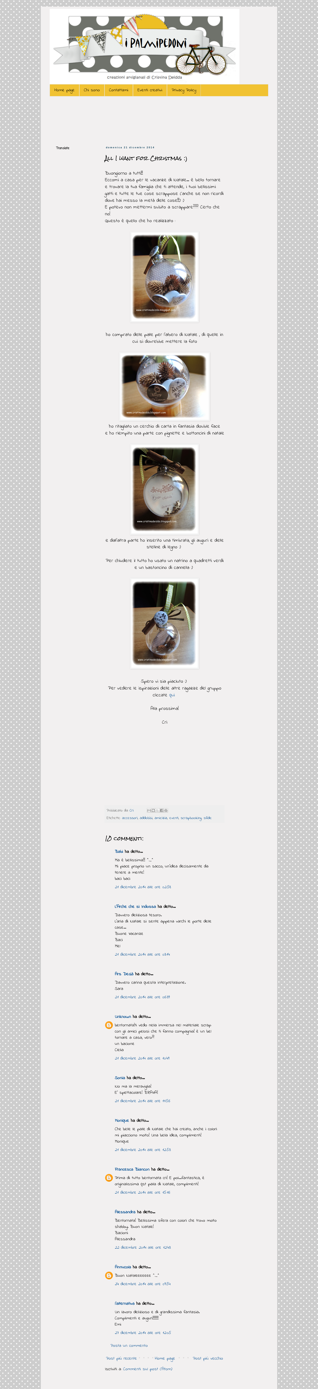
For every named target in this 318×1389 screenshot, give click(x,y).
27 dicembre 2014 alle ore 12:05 (143, 1333)
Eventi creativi (150, 90)
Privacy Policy (184, 90)
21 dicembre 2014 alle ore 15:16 (142, 1192)
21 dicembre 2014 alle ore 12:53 (143, 1150)
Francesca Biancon (132, 1169)
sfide (208, 818)
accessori (130, 818)
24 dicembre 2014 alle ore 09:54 (142, 1284)
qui (172, 695)
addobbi (146, 818)
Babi (119, 852)
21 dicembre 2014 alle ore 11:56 (142, 1101)
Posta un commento (129, 1346)
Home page (64, 90)
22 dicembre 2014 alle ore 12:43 (143, 1247)
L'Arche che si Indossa (135, 907)
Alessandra (125, 1212)
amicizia (161, 818)
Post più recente (121, 1358)
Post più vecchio (208, 1358)
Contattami (118, 90)
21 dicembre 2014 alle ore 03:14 (142, 954)
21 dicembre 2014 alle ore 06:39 (142, 997)
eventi (173, 818)
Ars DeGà (124, 974)
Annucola (123, 1267)
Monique (122, 1121)
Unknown (123, 1017)
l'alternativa (124, 1304)
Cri (132, 811)
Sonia (120, 1078)
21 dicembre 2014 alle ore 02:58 (143, 887)
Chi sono (92, 90)
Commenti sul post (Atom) (147, 1369)
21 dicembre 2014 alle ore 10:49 (142, 1058)
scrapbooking (191, 818)
